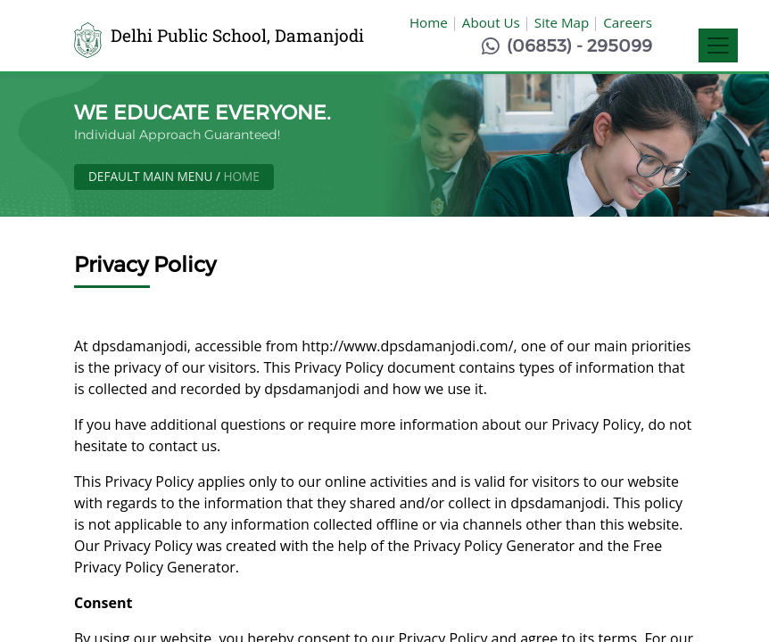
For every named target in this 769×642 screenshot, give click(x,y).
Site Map (561, 22)
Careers (627, 22)
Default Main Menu (150, 176)
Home (428, 22)
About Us (491, 22)
